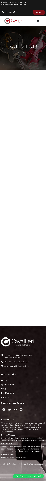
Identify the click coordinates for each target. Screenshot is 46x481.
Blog (3, 389)
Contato (5, 397)
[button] (28, 476)
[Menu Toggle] (38, 21)
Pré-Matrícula (7, 393)
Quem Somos (7, 384)
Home (16, 52)
